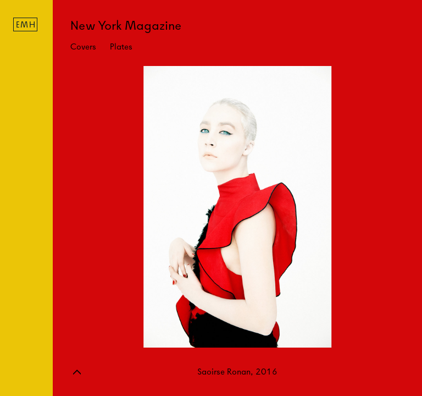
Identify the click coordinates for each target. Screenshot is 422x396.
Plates (121, 46)
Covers (83, 46)
